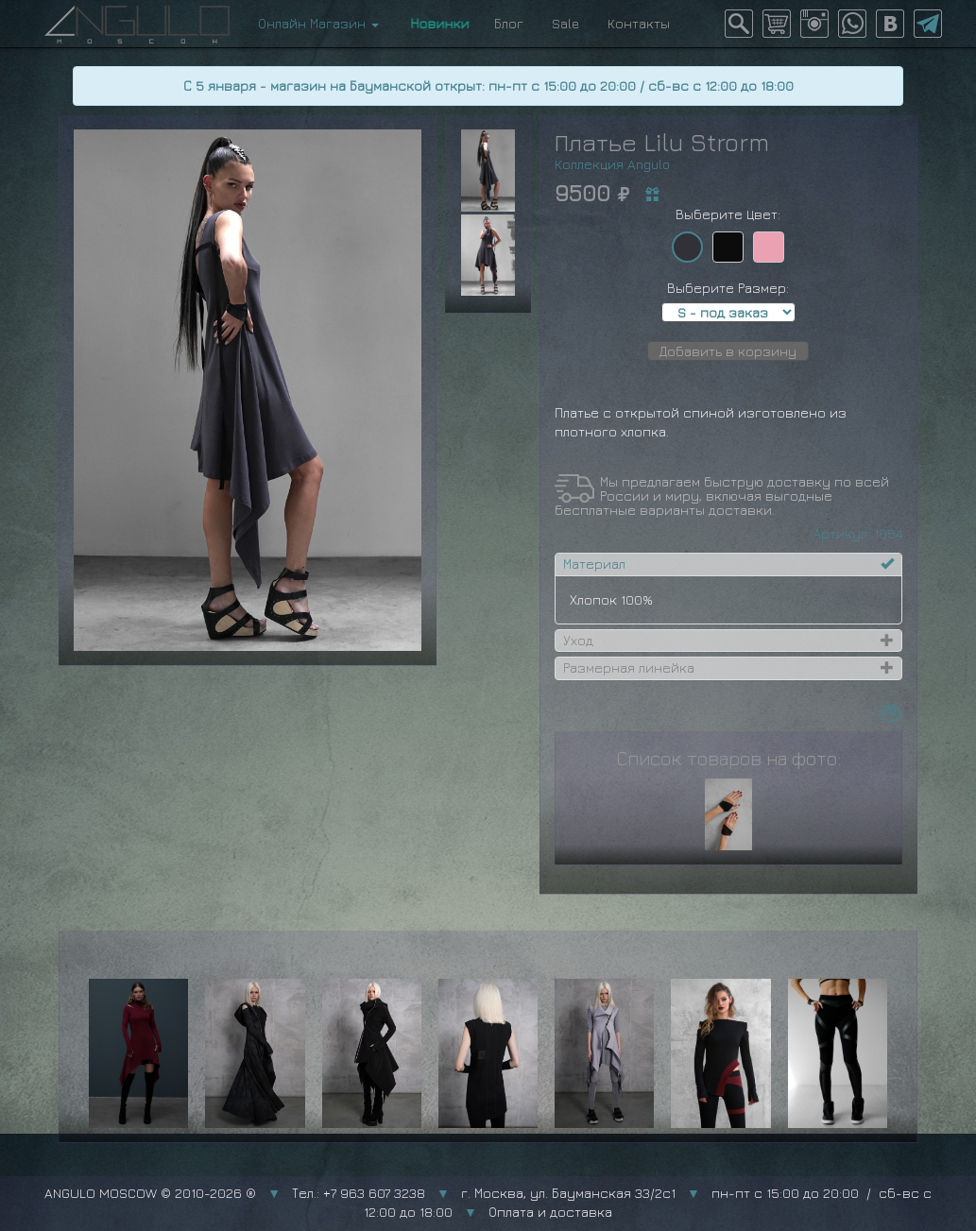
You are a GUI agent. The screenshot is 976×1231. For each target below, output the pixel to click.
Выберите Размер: (728, 288)
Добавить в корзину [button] (727, 351)
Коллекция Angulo (612, 164)
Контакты (639, 23)
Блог (508, 23)
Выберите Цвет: (728, 214)
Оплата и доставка (550, 1212)
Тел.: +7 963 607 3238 (358, 1193)
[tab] (728, 564)
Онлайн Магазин (318, 23)
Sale (565, 23)
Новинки (436, 23)
